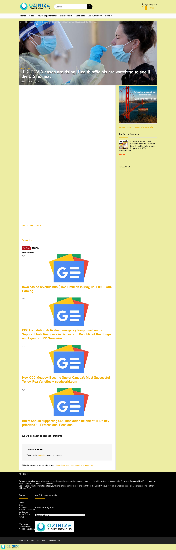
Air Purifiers (94, 16)
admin (23, 82)
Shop (31, 16)
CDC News (29, 22)
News (107, 16)
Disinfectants (66, 16)
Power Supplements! (47, 16)
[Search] (89, 6)
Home (23, 16)
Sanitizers (80, 16)
